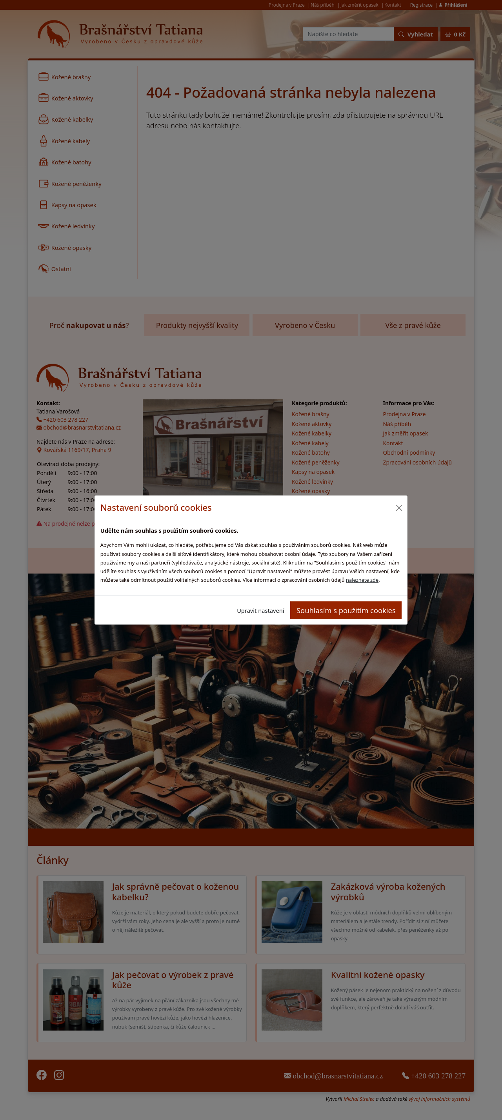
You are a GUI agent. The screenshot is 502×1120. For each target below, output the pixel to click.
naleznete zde (362, 579)
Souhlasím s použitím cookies (346, 610)
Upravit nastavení (260, 610)
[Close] (398, 507)
